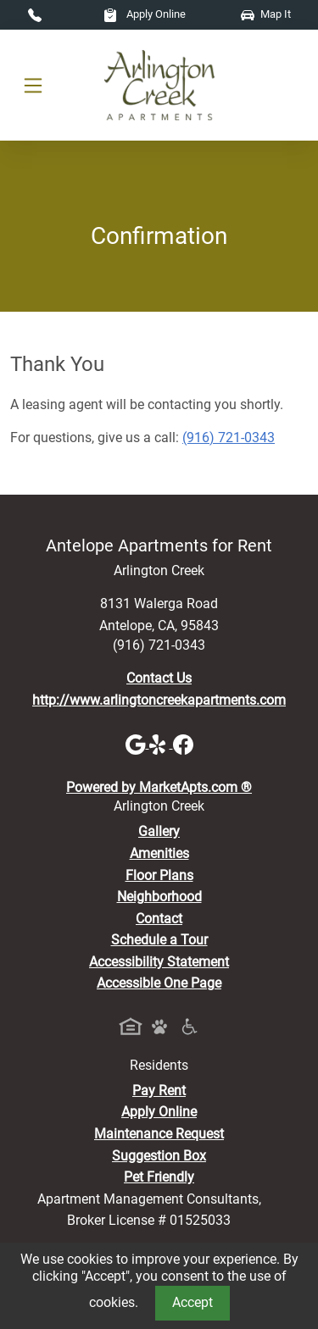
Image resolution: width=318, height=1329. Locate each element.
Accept (192, 1302)
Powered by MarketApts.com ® (159, 787)
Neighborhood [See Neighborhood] (159, 897)
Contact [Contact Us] (159, 919)
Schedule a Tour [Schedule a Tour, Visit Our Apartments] (159, 940)
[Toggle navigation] (33, 85)
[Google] (137, 743)
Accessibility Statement (159, 962)
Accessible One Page (159, 983)
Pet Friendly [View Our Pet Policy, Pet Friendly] (159, 1177)
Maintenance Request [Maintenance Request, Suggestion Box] (159, 1134)
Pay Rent (159, 1091)
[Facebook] (183, 743)
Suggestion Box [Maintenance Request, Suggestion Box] (159, 1156)
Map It (266, 14)
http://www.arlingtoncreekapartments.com (159, 700)
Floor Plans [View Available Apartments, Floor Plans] (159, 875)
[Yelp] (161, 743)
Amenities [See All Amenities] (159, 853)
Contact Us (159, 678)
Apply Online (144, 14)
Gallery (159, 831)
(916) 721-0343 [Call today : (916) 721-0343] (228, 437)
